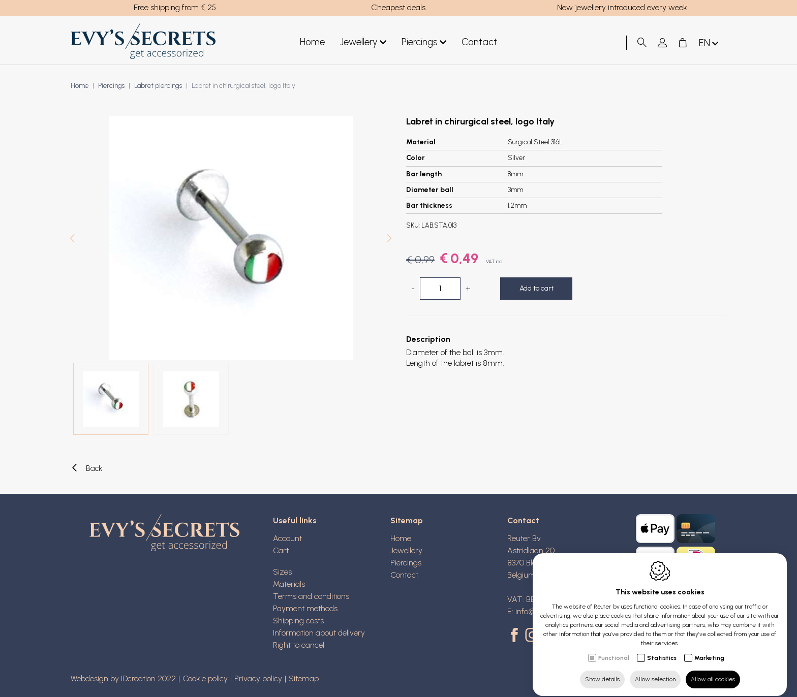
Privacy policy (258, 678)
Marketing (709, 648)
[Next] (389, 239)
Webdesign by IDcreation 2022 (123, 678)
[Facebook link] (516, 636)
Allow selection (655, 670)
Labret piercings (158, 85)
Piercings (424, 42)
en (709, 43)
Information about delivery (319, 633)
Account (287, 538)
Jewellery (363, 42)
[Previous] (72, 239)
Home (312, 42)
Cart (281, 550)
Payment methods (305, 608)
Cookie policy (205, 678)
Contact (479, 42)
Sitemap (406, 520)
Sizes (282, 572)
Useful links (295, 520)
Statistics (662, 648)
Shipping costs (298, 620)
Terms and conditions (311, 596)
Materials (289, 584)
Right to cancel (298, 645)
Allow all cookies (713, 670)
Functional (613, 648)
